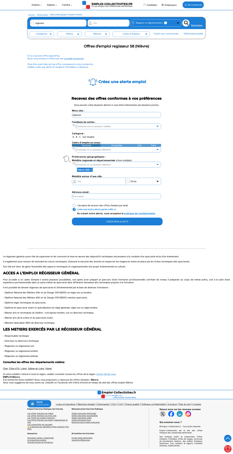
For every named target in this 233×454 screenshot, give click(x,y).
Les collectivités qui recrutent (39, 424)
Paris (153, 145)
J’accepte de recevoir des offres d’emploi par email (102, 205)
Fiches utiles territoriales (82, 438)
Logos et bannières (66, 404)
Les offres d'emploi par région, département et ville (47, 421)
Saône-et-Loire (36, 368)
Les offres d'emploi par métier (40, 413)
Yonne (48, 368)
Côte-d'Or (14, 368)
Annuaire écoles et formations (40, 442)
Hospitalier (116, 145)
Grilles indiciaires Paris (81, 420)
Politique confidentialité (153, 404)
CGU (113, 404)
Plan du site (185, 404)
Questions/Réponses (81, 440)
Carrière (67, 4)
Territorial (86, 145)
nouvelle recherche (74, 58)
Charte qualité (132, 404)
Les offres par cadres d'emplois (41, 418)
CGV (120, 404)
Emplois (37, 4)
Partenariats (103, 404)
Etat (139, 145)
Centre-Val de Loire (106, 374)
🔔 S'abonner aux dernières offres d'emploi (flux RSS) (48, 428)
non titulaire (88, 136)
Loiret (24, 368)
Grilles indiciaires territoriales (84, 413)
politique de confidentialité (139, 213)
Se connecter (193, 4)
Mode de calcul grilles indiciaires (86, 422)
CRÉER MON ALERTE (117, 221)
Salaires (52, 4)
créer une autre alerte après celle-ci (96, 209)
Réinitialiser (197, 25)
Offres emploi (42, 15)
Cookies (197, 404)
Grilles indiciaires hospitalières (85, 416)
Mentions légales (86, 404)
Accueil (31, 15)
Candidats (150, 4)
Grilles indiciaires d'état (82, 418)
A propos (172, 404)
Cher (5, 368)
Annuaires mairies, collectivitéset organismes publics (40, 439)
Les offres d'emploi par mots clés (41, 416)
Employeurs (169, 4)
